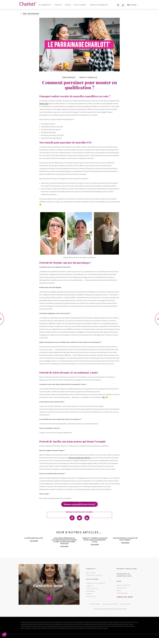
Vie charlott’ (122, 588)
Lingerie (89, 586)
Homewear (90, 591)
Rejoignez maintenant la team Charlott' (79, 504)
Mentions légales (95, 604)
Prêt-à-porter (92, 588)
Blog (24, 13)
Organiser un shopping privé (99, 5)
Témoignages (122, 593)
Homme (89, 594)
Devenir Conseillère (80, 5)
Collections (58, 5)
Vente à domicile (124, 585)
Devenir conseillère (127, 569)
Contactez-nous (125, 597)
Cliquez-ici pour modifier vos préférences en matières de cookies (110, 608)
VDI (103, 397)
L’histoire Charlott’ (94, 575)
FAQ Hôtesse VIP (125, 604)
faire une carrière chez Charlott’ (80, 458)
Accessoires (91, 596)
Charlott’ (91, 569)
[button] (4, 634)
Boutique (68, 5)
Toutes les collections (95, 583)
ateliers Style (44, 104)
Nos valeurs (91, 573)
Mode (119, 590)
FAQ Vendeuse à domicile (110, 604)
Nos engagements (45, 5)
